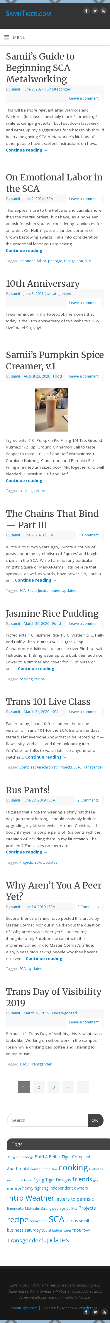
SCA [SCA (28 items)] (57, 1219)
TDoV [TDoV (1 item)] (86, 1230)
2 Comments (88, 800)
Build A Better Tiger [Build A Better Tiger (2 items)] (53, 1156)
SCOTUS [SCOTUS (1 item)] (72, 1221)
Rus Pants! (28, 790)
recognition (73, 260)
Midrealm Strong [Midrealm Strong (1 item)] (38, 1208)
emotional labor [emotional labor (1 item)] (19, 1180)
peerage (55, 260)
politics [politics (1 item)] (71, 1208)
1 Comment (89, 535)
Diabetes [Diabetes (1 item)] (96, 1169)
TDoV (23, 1064)
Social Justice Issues (44, 590)
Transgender (92, 767)
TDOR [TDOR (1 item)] (76, 1230)
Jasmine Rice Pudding (52, 613)
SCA (50, 198)
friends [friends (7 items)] (82, 1179)
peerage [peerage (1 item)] (58, 1208)
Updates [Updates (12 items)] (55, 1239)
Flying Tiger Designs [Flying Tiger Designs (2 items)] (52, 1180)
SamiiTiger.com (28, 13)
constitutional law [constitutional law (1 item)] (43, 1169)
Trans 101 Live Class (48, 701)
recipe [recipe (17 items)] (17, 1219)
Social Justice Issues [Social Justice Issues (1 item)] (56, 1230)
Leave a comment (84, 98)
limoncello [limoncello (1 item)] (15, 1208)
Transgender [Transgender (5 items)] (24, 1240)
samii (15, 89)
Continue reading (27, 150)
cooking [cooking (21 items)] (73, 1167)
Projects (65, 767)
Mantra (68, 1307)
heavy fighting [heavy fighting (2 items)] (35, 1188)
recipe (39, 490)
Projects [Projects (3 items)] (87, 1208)
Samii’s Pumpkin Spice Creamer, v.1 (55, 360)
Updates (69, 590)
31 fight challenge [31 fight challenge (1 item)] (20, 1157)
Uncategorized (59, 89)
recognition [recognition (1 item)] (39, 1221)
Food (57, 376)
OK (93, 1119)
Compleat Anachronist (38, 767)
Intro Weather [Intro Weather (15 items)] (30, 1198)
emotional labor (32, 260)
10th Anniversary (43, 283)
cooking (26, 490)
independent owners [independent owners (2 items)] (69, 1188)
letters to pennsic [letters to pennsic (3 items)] (74, 1199)
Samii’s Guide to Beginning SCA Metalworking (40, 68)
